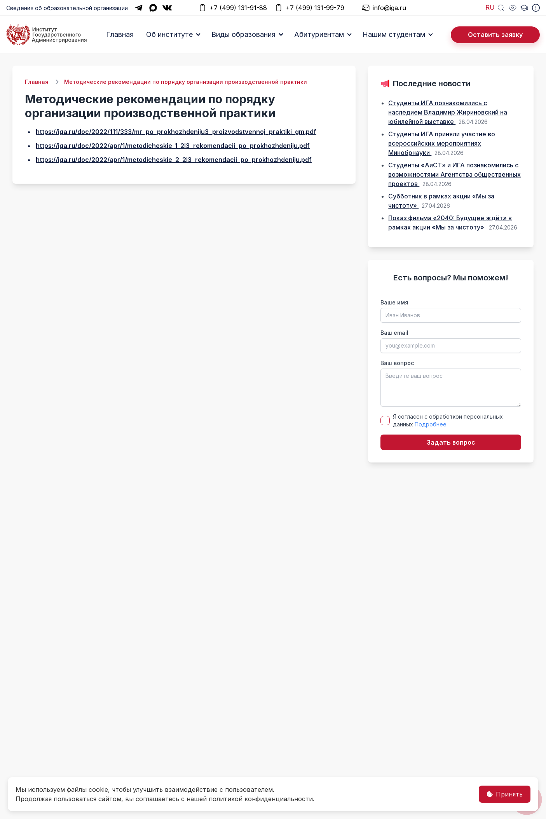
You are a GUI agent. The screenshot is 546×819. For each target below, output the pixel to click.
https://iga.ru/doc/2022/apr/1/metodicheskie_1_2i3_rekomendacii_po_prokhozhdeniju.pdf (173, 146)
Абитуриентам (319, 34)
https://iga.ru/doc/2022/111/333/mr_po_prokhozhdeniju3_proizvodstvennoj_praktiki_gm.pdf (176, 132)
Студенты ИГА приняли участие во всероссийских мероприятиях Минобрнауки (441, 143)
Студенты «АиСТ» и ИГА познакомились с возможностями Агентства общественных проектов (454, 174)
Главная (120, 34)
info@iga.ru (384, 8)
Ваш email (394, 332)
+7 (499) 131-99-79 (309, 8)
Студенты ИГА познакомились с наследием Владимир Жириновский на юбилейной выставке (447, 112)
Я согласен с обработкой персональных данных (448, 420)
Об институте (169, 34)
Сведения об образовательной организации (67, 8)
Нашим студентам (394, 34)
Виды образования (243, 34)
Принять (505, 794)
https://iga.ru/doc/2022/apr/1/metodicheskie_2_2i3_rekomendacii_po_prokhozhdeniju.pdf (174, 159)
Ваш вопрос (397, 363)
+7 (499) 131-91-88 (233, 8)
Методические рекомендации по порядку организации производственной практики (185, 81)
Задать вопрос (451, 442)
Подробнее (431, 424)
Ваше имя (394, 302)
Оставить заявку (495, 34)
